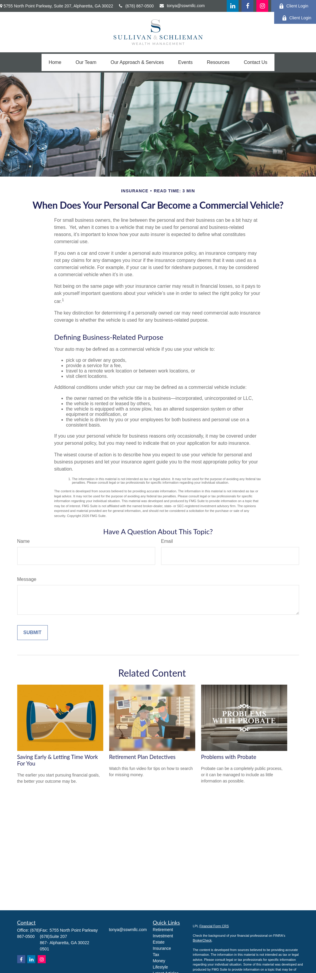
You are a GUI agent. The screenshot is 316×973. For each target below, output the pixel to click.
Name (23, 541)
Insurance (162, 948)
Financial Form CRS (214, 926)
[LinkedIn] (233, 6)
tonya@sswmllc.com (182, 5)
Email (167, 541)
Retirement (163, 929)
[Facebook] (247, 6)
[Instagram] (42, 959)
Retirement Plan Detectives (142, 757)
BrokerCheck (202, 940)
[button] (55, 62)
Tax (156, 954)
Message (26, 579)
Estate (159, 942)
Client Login (293, 6)
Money (159, 960)
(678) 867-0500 (136, 6)
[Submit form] (32, 632)
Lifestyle (160, 967)
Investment (163, 935)
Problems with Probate (228, 757)
